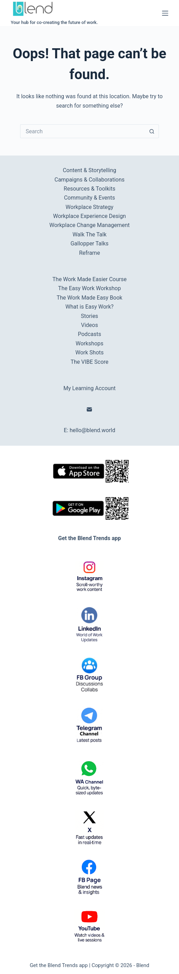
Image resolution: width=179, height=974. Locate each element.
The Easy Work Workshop (89, 288)
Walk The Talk (89, 234)
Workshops (89, 343)
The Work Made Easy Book (89, 297)
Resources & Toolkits (90, 188)
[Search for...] (82, 131)
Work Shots (89, 352)
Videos (89, 325)
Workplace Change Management (89, 225)
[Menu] (165, 13)
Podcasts (89, 334)
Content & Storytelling (89, 170)
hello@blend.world (93, 430)
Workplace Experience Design (89, 216)
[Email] (89, 409)
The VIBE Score (89, 362)
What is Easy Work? (90, 306)
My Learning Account (89, 388)
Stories (89, 316)
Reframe (89, 253)
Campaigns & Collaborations (89, 179)
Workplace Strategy (89, 207)
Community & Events (89, 197)
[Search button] (152, 131)
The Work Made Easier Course (89, 279)
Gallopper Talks (89, 243)
